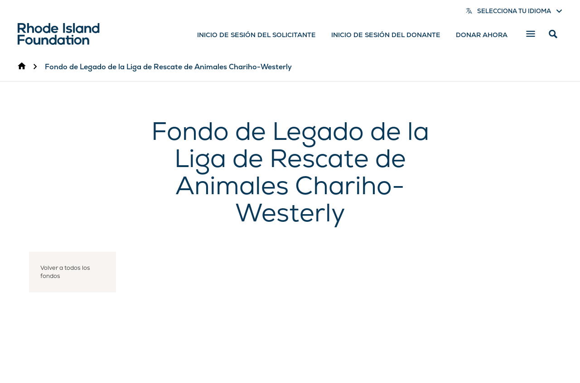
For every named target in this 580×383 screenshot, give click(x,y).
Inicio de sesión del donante (385, 35)
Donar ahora (482, 35)
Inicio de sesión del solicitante (256, 35)
